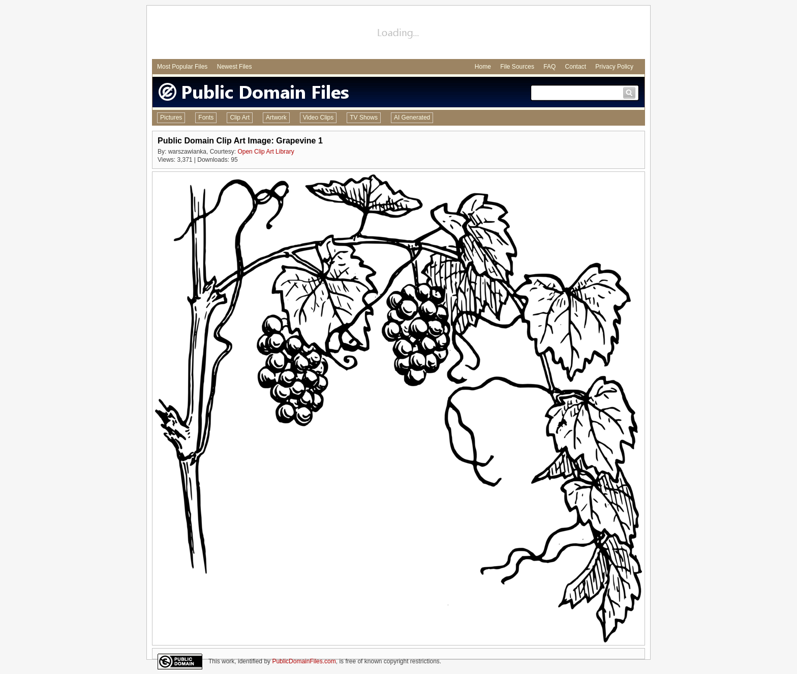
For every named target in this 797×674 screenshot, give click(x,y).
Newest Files (234, 66)
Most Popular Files (182, 66)
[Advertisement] (398, 33)
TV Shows (364, 117)
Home (483, 66)
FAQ (549, 66)
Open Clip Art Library (265, 151)
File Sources (517, 66)
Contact (575, 66)
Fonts (205, 117)
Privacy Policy (614, 66)
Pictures (171, 117)
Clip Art (240, 117)
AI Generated (412, 117)
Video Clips (318, 117)
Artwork (276, 117)
